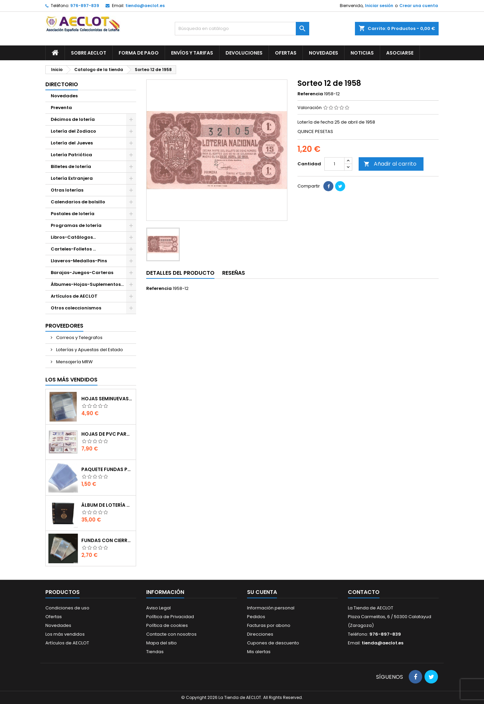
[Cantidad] (334, 164)
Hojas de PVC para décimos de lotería (107, 434)
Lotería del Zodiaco (73, 131)
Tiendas (155, 651)
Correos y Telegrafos (79, 337)
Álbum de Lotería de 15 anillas (107, 505)
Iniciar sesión (379, 5)
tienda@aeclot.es (145, 5)
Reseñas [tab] (233, 273)
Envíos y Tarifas (192, 52)
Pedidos (256, 616)
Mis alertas (259, 651)
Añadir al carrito (390, 164)
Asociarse (399, 52)
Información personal (270, 608)
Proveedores (64, 326)
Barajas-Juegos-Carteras (82, 272)
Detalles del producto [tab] (180, 273)
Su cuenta (262, 592)
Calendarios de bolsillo (78, 202)
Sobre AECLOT (88, 52)
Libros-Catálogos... (73, 237)
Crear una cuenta (418, 5)
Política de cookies (167, 625)
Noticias (362, 52)
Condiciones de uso (67, 608)
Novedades (323, 52)
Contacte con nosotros (171, 634)
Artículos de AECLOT (74, 296)
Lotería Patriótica (71, 155)
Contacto (363, 592)
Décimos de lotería (73, 119)
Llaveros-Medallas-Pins (79, 261)
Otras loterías (67, 190)
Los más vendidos (71, 379)
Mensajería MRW (74, 362)
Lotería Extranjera (72, 178)
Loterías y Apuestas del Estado (89, 349)
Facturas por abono (268, 625)
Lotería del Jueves (72, 143)
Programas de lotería (76, 225)
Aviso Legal (158, 608)
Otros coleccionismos (76, 308)
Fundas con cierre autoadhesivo (107, 540)
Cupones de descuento (273, 643)
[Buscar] (242, 28)
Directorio (61, 84)
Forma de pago (139, 52)
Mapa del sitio (161, 643)
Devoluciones (244, 52)
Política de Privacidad (170, 616)
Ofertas (285, 52)
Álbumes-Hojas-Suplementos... (87, 284)
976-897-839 (84, 5)
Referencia (310, 94)
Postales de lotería (72, 213)
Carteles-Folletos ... (73, 249)
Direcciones (260, 634)
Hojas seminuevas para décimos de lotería (107, 398)
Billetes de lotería (71, 166)
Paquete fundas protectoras (107, 469)
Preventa (61, 107)
